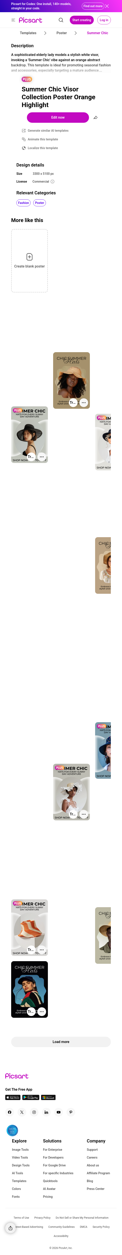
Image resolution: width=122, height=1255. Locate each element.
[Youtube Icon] (58, 1112)
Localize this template (43, 148)
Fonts (16, 1196)
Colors (16, 1189)
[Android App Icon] (30, 1099)
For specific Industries (58, 1173)
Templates (19, 1181)
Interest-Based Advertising (27, 1226)
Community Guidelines (61, 1226)
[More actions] (83, 402)
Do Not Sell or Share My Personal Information (82, 1217)
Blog (90, 1181)
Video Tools (20, 1157)
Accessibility (61, 1236)
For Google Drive (54, 1165)
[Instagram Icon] (34, 1112)
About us (93, 1165)
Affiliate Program (98, 1173)
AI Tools (17, 1173)
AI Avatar (49, 1189)
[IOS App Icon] (13, 1099)
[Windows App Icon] (48, 1099)
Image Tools (20, 1149)
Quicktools (50, 1181)
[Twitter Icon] (21, 1112)
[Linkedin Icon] (46, 1112)
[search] (61, 20)
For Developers (53, 1157)
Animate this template (43, 139)
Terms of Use (21, 1217)
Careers (92, 1157)
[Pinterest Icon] (70, 1112)
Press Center (96, 1189)
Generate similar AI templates (48, 130)
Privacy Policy (42, 1217)
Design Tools (21, 1165)
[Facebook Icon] (9, 1112)
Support (92, 1149)
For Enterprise (52, 1149)
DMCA (83, 1226)
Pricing (48, 1196)
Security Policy (101, 1226)
